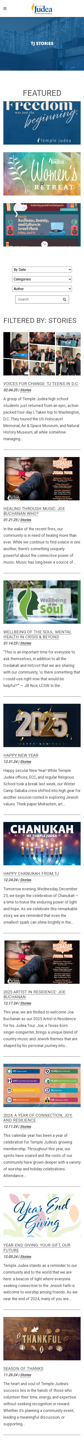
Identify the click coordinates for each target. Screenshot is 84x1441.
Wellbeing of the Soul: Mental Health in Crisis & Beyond (37, 634)
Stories (25, 390)
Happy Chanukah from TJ (31, 873)
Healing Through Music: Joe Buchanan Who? (34, 511)
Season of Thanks (23, 1368)
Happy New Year (20, 755)
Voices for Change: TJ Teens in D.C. (41, 383)
